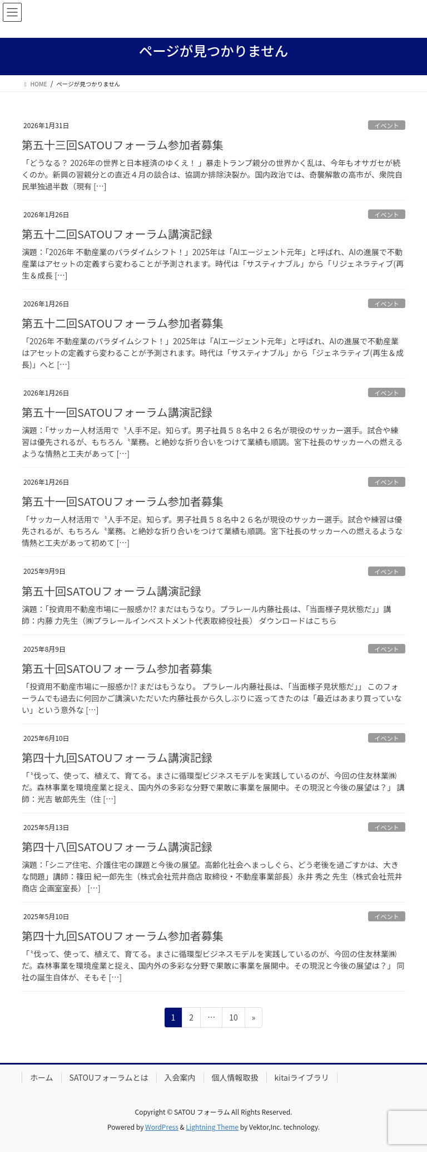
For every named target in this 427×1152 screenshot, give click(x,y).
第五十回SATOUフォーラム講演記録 (111, 591)
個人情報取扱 (235, 1077)
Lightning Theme (212, 1126)
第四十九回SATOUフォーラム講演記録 (117, 757)
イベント (386, 125)
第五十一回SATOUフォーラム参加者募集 (123, 501)
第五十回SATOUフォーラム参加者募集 (117, 668)
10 (233, 1019)
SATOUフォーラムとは (108, 1077)
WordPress (161, 1126)
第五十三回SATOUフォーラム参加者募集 (123, 144)
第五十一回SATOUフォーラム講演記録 (117, 412)
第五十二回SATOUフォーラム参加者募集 (123, 323)
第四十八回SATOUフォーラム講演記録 (117, 846)
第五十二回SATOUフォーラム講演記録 (117, 234)
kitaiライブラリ (302, 1077)
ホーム (41, 1077)
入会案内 (180, 1077)
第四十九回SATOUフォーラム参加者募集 (123, 936)
